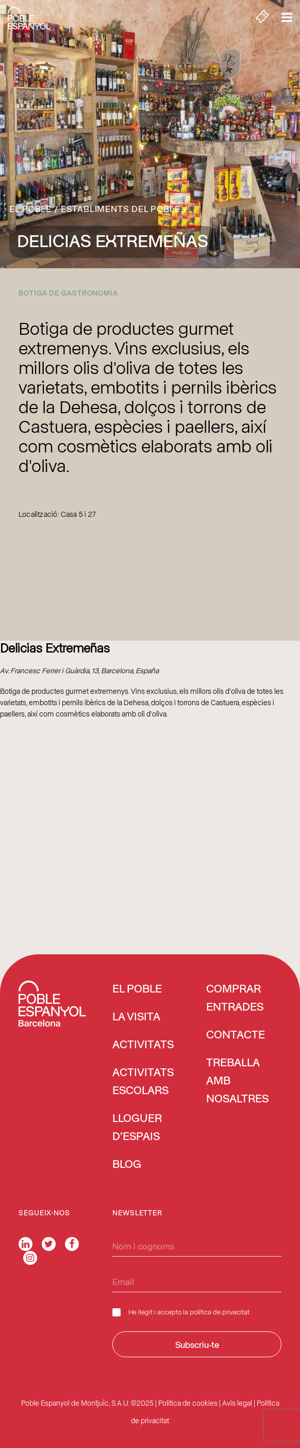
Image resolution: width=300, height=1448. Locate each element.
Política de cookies (188, 1402)
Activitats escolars (143, 1082)
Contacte (235, 1035)
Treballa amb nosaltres (237, 1081)
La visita (136, 1017)
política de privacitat (219, 1311)
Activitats (143, 1045)
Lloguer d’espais (137, 1128)
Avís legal (237, 1402)
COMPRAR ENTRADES (234, 998)
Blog (126, 1164)
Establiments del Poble (120, 208)
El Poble (30, 208)
